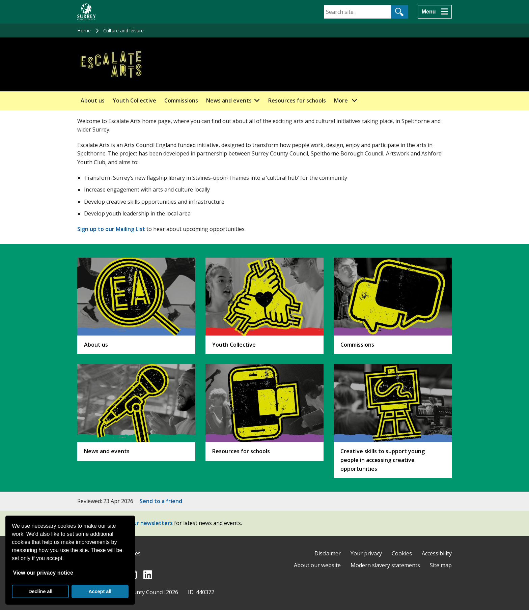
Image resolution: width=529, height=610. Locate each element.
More (347, 100)
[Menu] (435, 12)
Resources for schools (297, 100)
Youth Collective (134, 100)
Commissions (181, 100)
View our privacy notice (43, 573)
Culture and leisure (123, 30)
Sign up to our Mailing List (111, 229)
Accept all (99, 591)
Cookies (402, 553)
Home (84, 30)
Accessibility (437, 553)
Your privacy (366, 553)
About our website (317, 565)
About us (93, 100)
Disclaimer (327, 553)
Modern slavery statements (385, 565)
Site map (441, 565)
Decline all (40, 591)
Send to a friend (161, 501)
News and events (229, 100)
